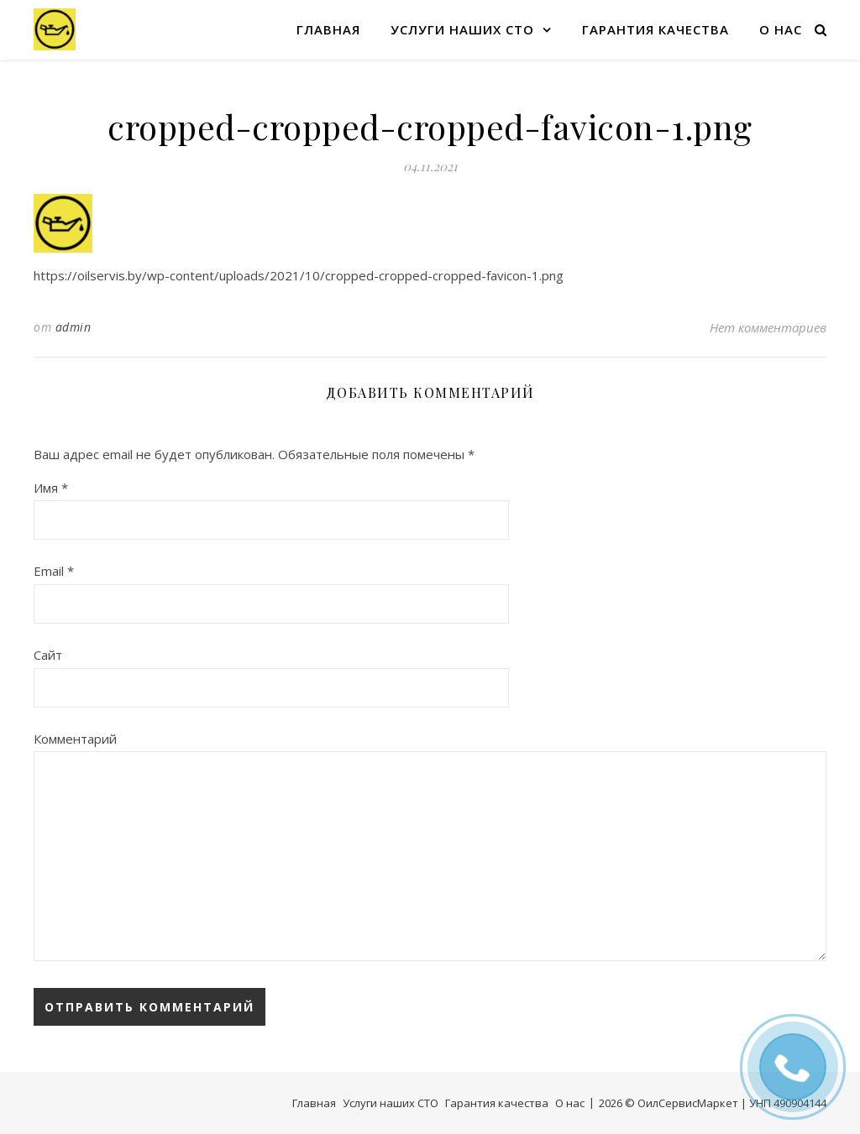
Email (54, 570)
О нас (780, 29)
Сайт (48, 654)
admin (73, 327)
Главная (328, 29)
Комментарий (75, 738)
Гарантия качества (655, 29)
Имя (51, 487)
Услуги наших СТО (462, 29)
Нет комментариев (768, 327)
